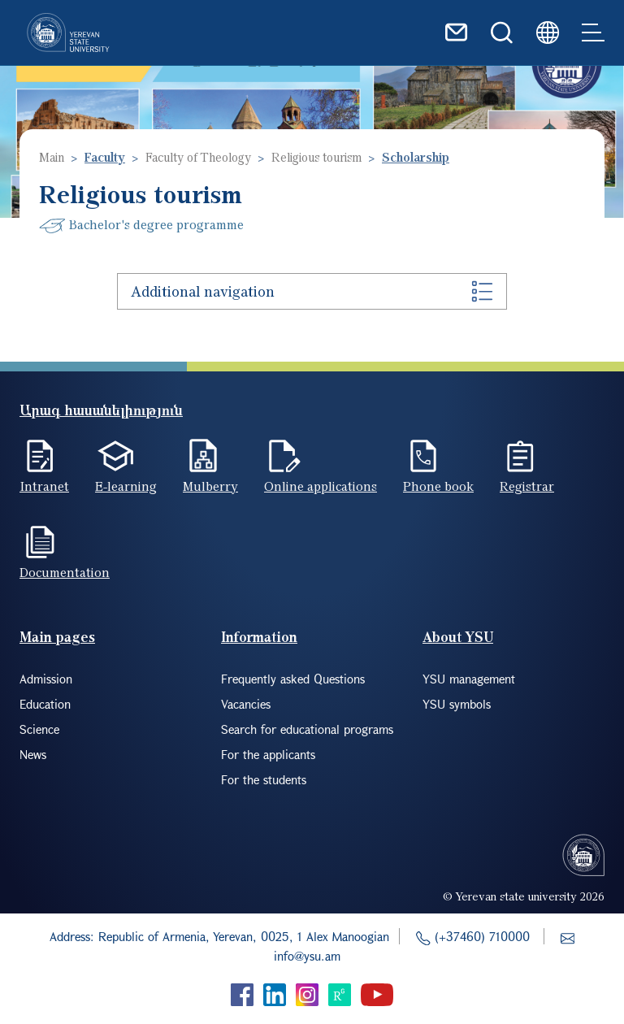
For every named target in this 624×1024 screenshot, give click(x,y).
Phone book (438, 486)
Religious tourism (316, 157)
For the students (263, 779)
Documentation (65, 572)
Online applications (320, 486)
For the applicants (268, 754)
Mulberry (210, 486)
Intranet (44, 486)
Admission (46, 678)
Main (51, 157)
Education (45, 704)
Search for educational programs (307, 729)
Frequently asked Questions (293, 678)
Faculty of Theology (198, 157)
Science (39, 729)
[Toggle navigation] (593, 32)
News (33, 754)
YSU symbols (456, 704)
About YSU (457, 636)
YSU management (468, 678)
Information (259, 636)
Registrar (527, 486)
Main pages (57, 636)
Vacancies (246, 704)
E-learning (126, 486)
